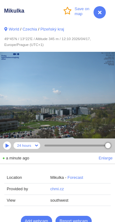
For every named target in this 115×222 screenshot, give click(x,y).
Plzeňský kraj (52, 29)
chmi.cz (57, 189)
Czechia (29, 29)
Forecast (75, 177)
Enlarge (106, 158)
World (14, 29)
